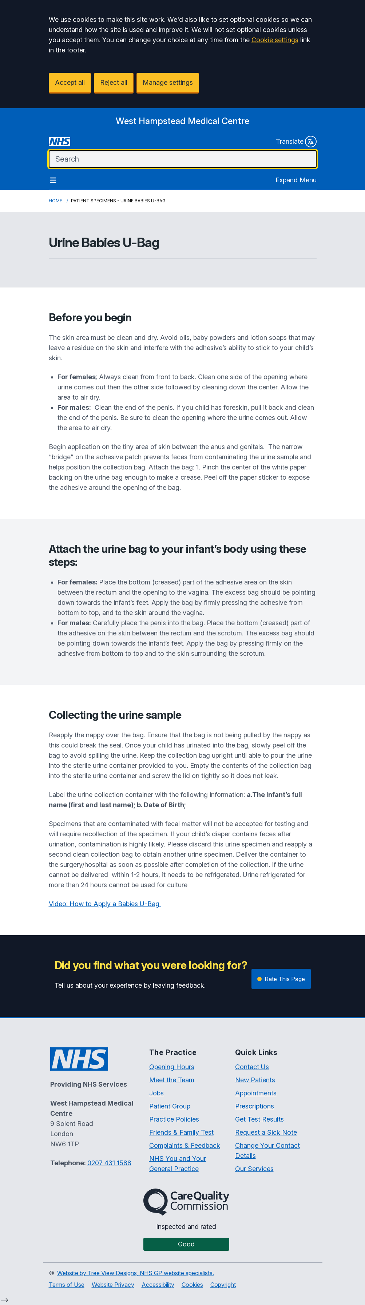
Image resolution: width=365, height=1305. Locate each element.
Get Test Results (259, 1119)
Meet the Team (171, 1080)
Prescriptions (254, 1106)
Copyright (223, 1284)
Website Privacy (113, 1284)
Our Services (254, 1169)
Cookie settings (274, 40)
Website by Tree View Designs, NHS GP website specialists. (135, 1273)
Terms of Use (66, 1284)
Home (55, 200)
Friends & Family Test (181, 1132)
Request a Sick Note (266, 1132)
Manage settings (168, 82)
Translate (296, 141)
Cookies (192, 1284)
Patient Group (169, 1106)
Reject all (113, 82)
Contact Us (252, 1067)
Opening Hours (171, 1067)
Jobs (156, 1093)
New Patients (255, 1080)
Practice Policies (174, 1119)
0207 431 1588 (109, 1163)
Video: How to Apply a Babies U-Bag (105, 904)
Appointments (256, 1093)
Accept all (70, 82)
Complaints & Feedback (184, 1145)
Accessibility (158, 1284)
